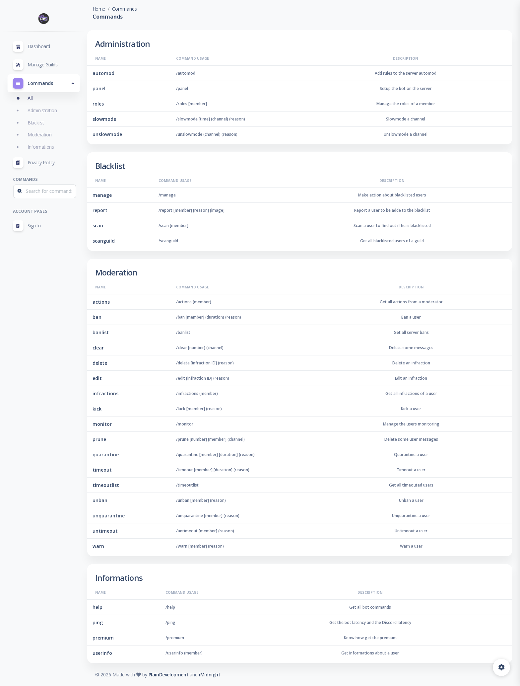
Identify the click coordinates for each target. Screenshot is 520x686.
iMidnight (221, 674)
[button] (47, 83)
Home (110, 9)
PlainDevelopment (180, 674)
